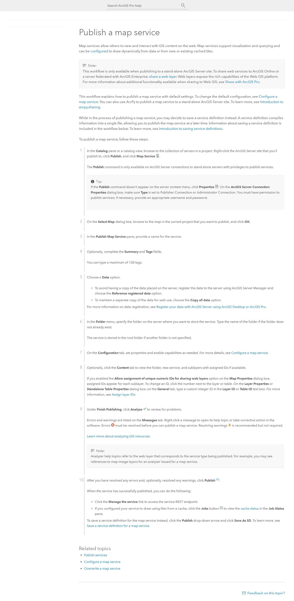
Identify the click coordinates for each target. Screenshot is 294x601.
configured (99, 51)
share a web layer (163, 76)
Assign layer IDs (123, 394)
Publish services (95, 555)
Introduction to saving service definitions (190, 129)
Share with (242, 82)
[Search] (183, 5)
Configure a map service (249, 353)
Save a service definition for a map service (118, 526)
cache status (250, 508)
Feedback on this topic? (266, 593)
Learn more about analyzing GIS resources (118, 436)
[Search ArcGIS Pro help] (143, 5)
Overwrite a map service (102, 568)
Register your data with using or (211, 307)
